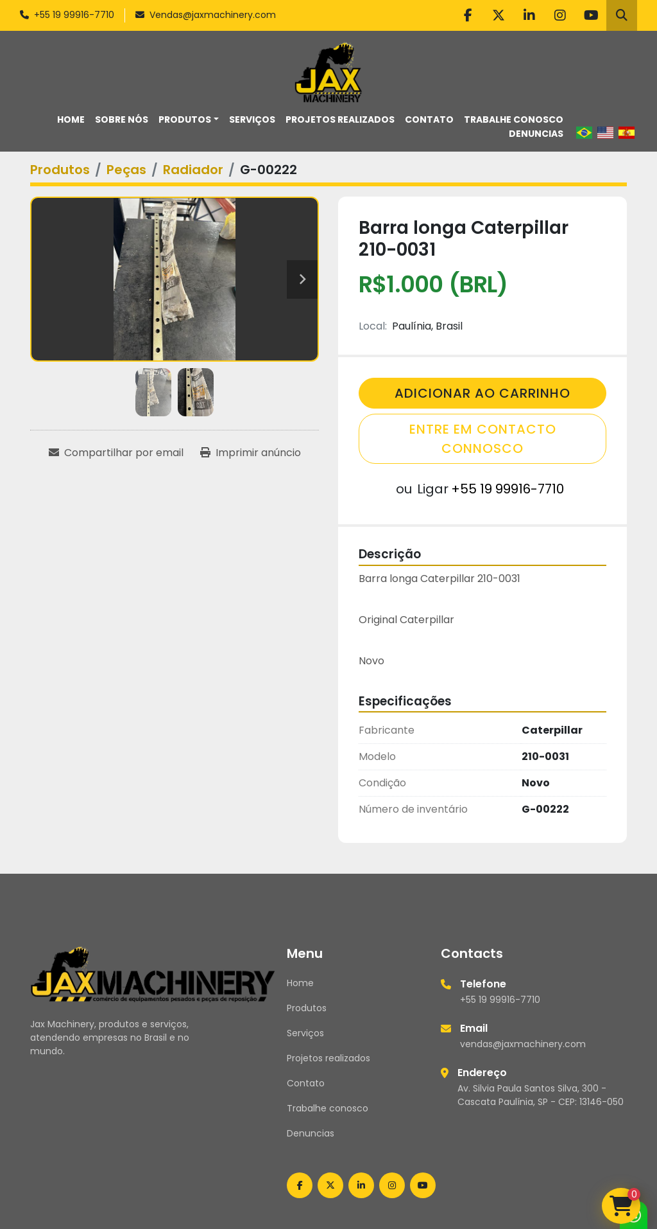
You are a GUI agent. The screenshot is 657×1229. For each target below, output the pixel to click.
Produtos (184, 119)
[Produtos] (60, 170)
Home (71, 119)
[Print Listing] (250, 453)
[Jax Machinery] (153, 973)
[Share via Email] (116, 453)
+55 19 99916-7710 (74, 14)
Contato (429, 119)
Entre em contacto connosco (482, 438)
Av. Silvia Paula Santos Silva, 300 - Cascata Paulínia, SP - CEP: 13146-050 (540, 1095)
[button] (188, 120)
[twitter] (498, 15)
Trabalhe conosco (513, 119)
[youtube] (591, 15)
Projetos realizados (340, 119)
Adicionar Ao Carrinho (482, 393)
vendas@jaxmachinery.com (523, 1044)
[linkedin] (529, 15)
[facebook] (467, 15)
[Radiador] (193, 170)
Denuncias (536, 133)
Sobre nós (121, 119)
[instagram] (560, 15)
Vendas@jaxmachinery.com (212, 14)
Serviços (252, 119)
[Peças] (126, 170)
